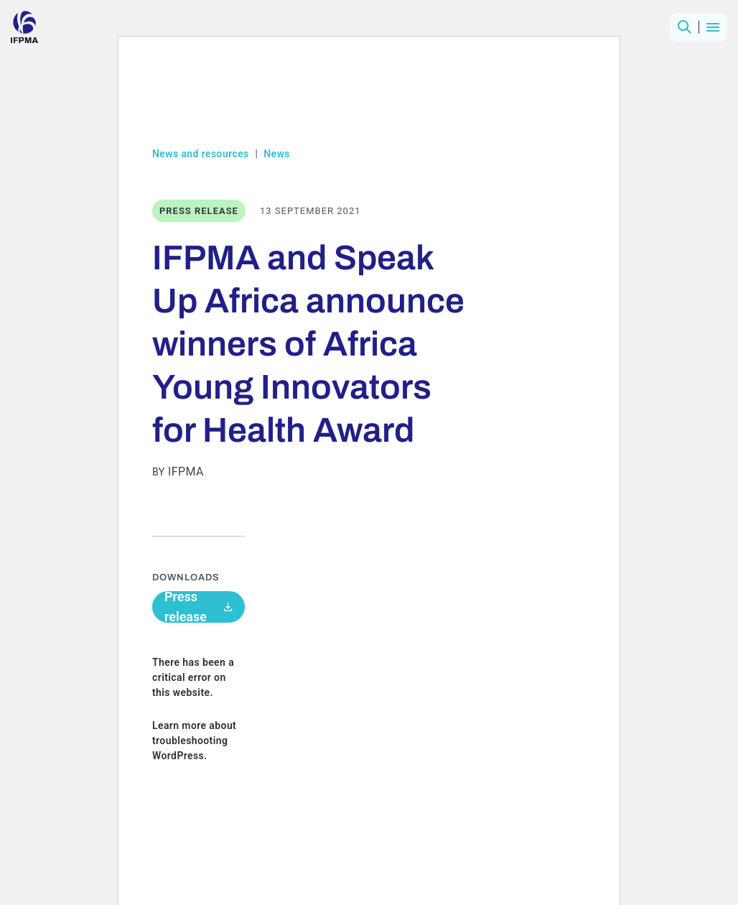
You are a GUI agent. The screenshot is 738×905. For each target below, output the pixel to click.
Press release (198, 607)
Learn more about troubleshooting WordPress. (194, 740)
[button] (684, 27)
